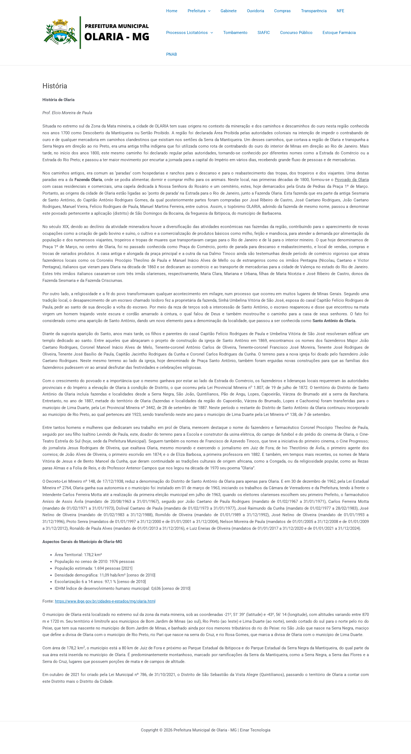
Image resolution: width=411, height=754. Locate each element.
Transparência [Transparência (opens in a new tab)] (303, 10)
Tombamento (232, 32)
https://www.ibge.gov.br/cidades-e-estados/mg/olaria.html (108, 601)
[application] (205, 11)
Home (171, 10)
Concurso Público (289, 32)
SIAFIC (259, 32)
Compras (273, 10)
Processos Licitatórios (188, 32)
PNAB (170, 54)
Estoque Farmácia (330, 32)
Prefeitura (196, 11)
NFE (327, 10)
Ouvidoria (248, 10)
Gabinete (224, 10)
